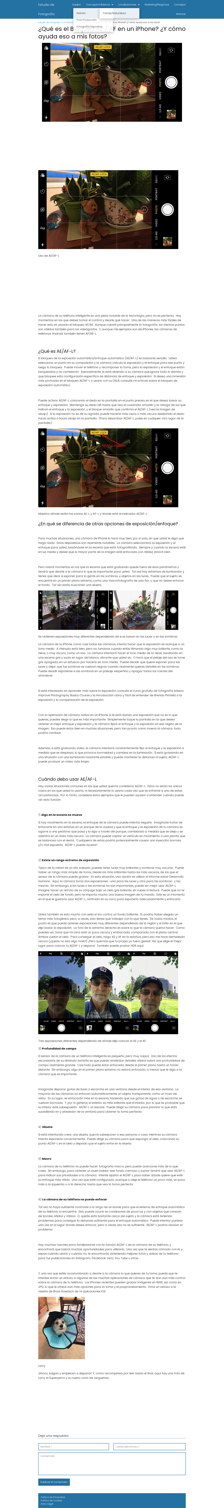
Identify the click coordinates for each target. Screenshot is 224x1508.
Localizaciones (127, 4)
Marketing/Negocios (157, 4)
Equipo (76, 4)
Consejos (180, 4)
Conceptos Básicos (98, 4)
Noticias (181, 14)
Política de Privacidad (53, 1497)
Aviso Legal (47, 1503)
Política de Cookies (51, 1500)
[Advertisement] (112, 147)
